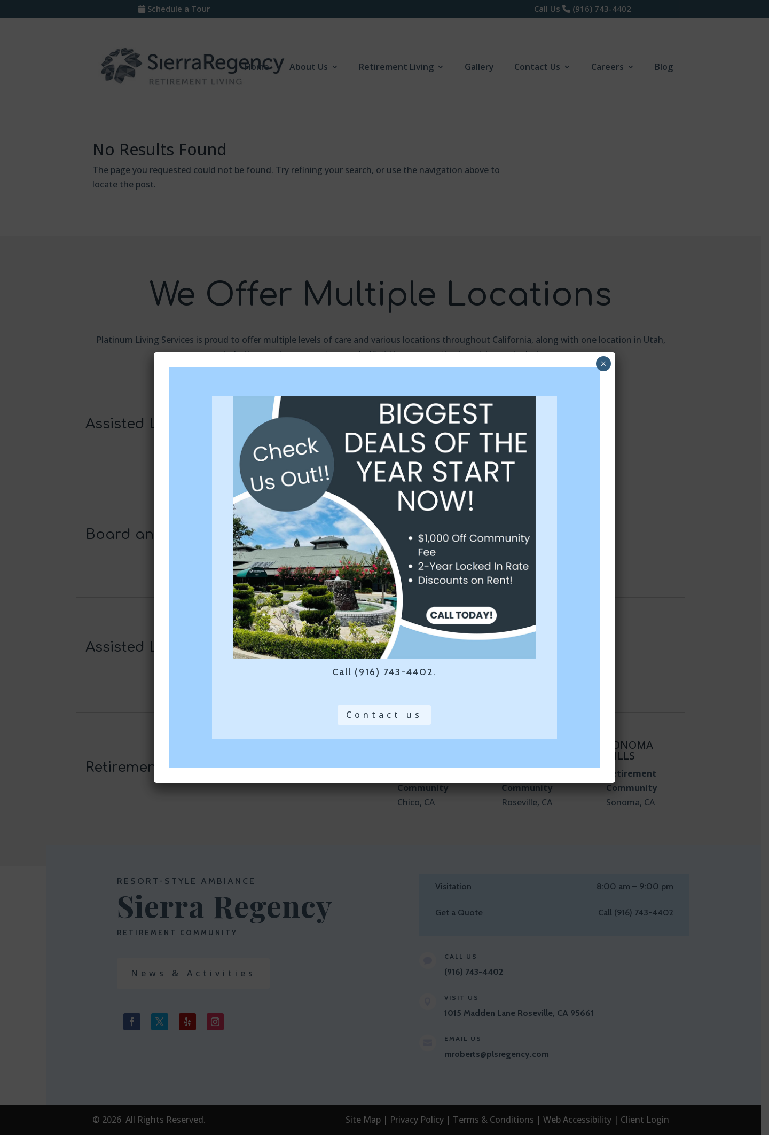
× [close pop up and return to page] (603, 364)
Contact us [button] (384, 715)
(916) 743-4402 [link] (394, 672)
